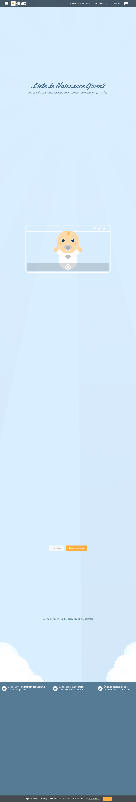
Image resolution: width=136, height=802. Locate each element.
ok (107, 798)
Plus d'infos (56, 548)
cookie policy (94, 798)
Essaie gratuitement (76, 548)
